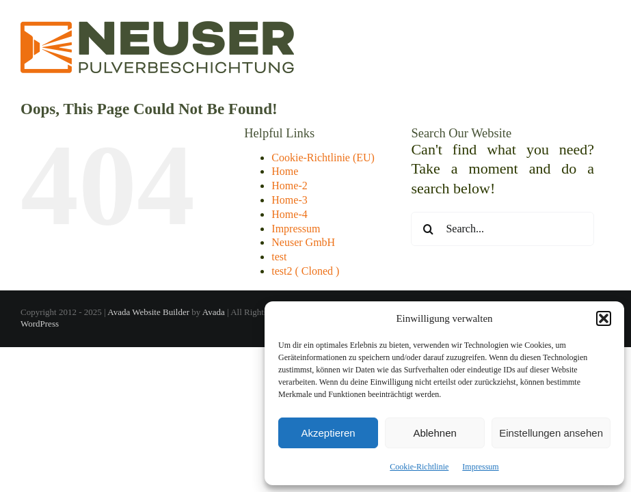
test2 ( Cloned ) (305, 271)
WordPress (40, 323)
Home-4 (289, 214)
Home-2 (289, 185)
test (278, 256)
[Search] (428, 229)
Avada (213, 312)
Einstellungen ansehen (551, 433)
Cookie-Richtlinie (419, 467)
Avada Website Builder (148, 312)
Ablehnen (434, 433)
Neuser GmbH (303, 242)
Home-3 (289, 200)
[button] (603, 318)
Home (284, 171)
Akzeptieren (328, 433)
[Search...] (502, 229)
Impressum (480, 467)
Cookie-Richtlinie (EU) (323, 157)
